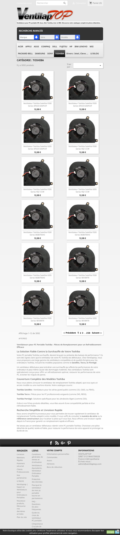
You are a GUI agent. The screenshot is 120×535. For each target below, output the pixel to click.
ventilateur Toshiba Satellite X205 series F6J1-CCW (83, 190)
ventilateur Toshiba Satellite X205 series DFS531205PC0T (37, 147)
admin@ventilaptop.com (89, 464)
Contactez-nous (24, 3)
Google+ (63, 442)
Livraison (20, 454)
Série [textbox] (43, 37)
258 (88, 333)
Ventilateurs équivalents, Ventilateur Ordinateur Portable (37, 470)
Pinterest (69, 442)
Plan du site (22, 517)
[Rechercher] (52, 3)
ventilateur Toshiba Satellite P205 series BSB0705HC (83, 233)
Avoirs (49, 460)
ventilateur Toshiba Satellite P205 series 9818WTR (37, 319)
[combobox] (29, 37)
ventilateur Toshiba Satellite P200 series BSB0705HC (37, 233)
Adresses (50, 464)
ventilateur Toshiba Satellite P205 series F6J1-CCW (37, 190)
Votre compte (54, 450)
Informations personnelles (58, 454)
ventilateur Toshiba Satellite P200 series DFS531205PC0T (37, 104)
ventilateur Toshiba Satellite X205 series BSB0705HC (37, 276)
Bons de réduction (54, 467)
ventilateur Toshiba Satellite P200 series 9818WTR (83, 276)
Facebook (50, 442)
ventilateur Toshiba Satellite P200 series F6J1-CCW (83, 147)
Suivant (97, 333)
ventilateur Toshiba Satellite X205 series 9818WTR (83, 319)
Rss (56, 442)
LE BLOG (20, 481)
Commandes (52, 457)
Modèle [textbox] (64, 37)
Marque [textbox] (23, 37)
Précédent (69, 333)
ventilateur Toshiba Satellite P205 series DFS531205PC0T (83, 104)
